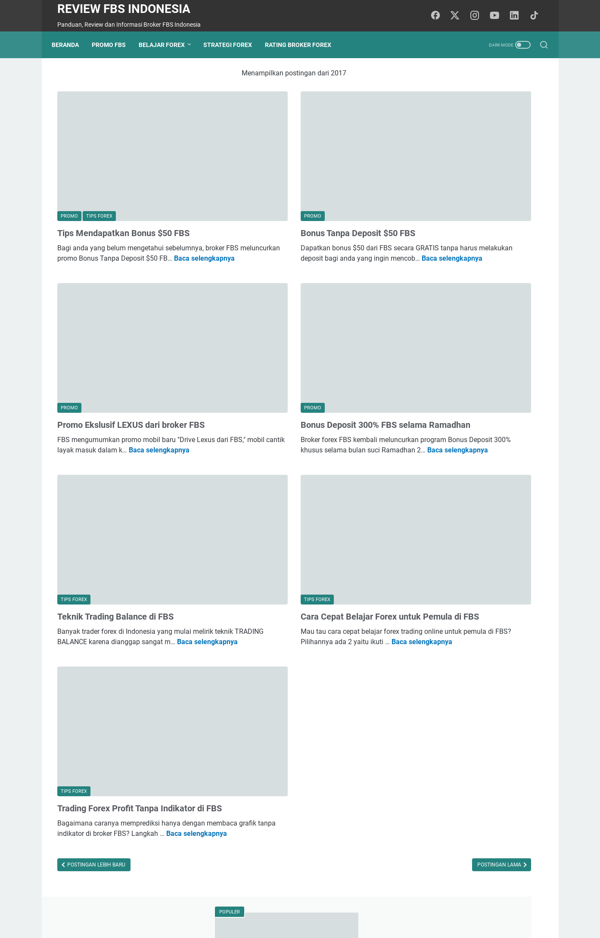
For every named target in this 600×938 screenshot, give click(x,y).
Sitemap (339, 907)
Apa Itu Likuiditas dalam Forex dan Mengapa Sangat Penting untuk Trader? (477, 536)
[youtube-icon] (498, 16)
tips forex (430, 618)
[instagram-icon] (479, 16)
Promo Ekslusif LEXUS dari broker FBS (131, 357)
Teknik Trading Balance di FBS (115, 531)
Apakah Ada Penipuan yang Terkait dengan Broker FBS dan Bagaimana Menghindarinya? (475, 327)
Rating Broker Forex (303, 44)
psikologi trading (440, 634)
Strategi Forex (233, 44)
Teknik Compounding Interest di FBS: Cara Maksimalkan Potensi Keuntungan (478, 389)
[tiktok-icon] (537, 16)
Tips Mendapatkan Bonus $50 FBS (123, 197)
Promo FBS (114, 44)
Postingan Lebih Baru (95, 784)
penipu (482, 634)
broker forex (498, 618)
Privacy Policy (300, 907)
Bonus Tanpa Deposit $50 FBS (284, 197)
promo (462, 618)
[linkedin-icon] (518, 16)
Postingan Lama (351, 784)
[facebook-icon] (440, 16)
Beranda (70, 44)
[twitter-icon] (460, 16)
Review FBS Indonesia (123, 9)
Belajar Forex (167, 44)
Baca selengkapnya (140, 232)
